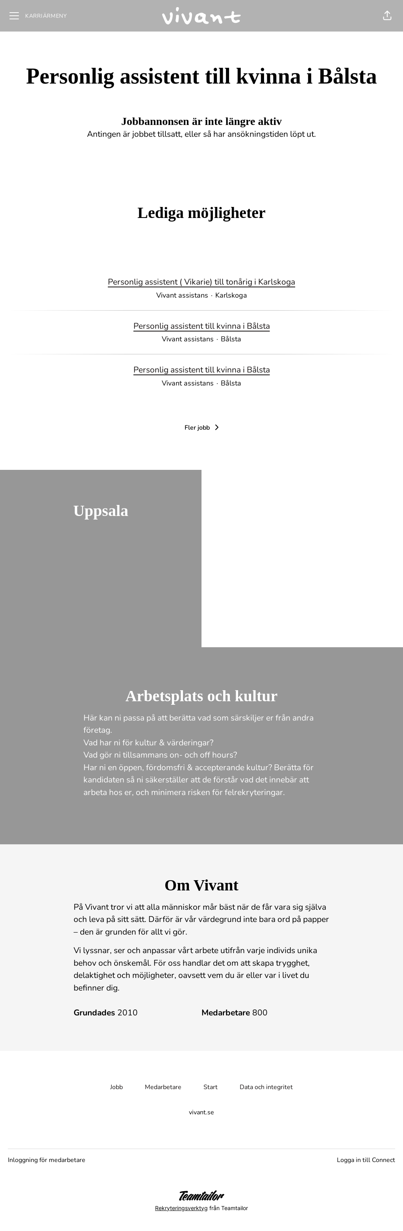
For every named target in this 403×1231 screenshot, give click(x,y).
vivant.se (201, 1112)
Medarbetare (163, 1087)
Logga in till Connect (366, 1160)
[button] (387, 16)
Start (210, 1087)
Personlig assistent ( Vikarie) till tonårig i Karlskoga (201, 282)
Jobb (116, 1087)
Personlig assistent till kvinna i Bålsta (201, 326)
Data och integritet (266, 1087)
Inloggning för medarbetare (46, 1160)
